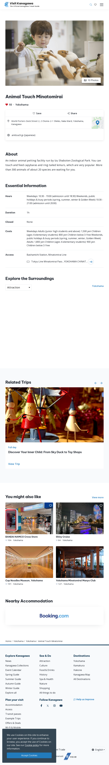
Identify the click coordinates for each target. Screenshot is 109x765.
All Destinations (82, 679)
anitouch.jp (17, 135)
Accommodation (13, 704)
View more (98, 497)
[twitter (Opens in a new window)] (48, 706)
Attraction (44, 661)
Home (8, 641)
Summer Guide (13, 679)
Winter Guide (12, 688)
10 (91, 80)
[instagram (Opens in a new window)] (54, 706)
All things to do (47, 692)
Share (72, 113)
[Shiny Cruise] (80, 522)
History (43, 674)
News (8, 661)
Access (8, 709)
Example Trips (13, 718)
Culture (43, 665)
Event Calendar (13, 670)
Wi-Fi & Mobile (13, 727)
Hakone (78, 670)
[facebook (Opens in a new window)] (41, 706)
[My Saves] (95, 5)
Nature (43, 683)
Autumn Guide (13, 683)
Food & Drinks (46, 670)
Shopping (44, 688)
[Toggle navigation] (101, 5)
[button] (95, 5)
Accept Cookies (29, 755)
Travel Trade (58, 749)
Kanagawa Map (82, 674)
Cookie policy (32, 745)
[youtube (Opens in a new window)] (61, 706)
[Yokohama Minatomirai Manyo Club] (80, 565)
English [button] (97, 749)
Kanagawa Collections (17, 665)
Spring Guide (12, 674)
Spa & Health (46, 679)
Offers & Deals (13, 723)
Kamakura (79, 665)
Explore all (10, 692)
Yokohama (22, 104)
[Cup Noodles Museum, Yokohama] (29, 565)
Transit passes (13, 713)
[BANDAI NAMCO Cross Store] (29, 522)
